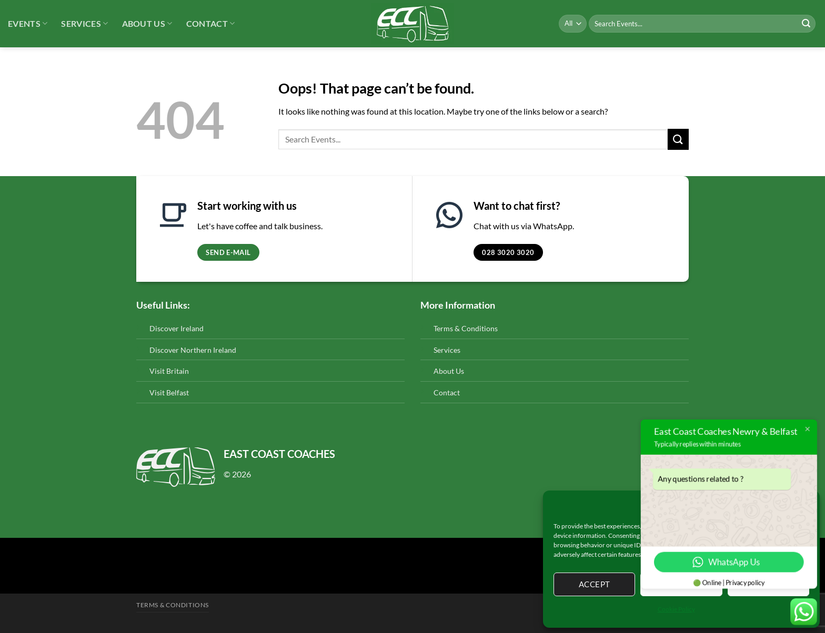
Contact (210, 23)
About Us (147, 23)
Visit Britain (169, 370)
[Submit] (806, 24)
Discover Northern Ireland (192, 349)
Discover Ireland (176, 328)
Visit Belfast (169, 392)
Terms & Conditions (466, 328)
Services (84, 23)
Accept (594, 584)
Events (27, 23)
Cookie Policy (676, 609)
